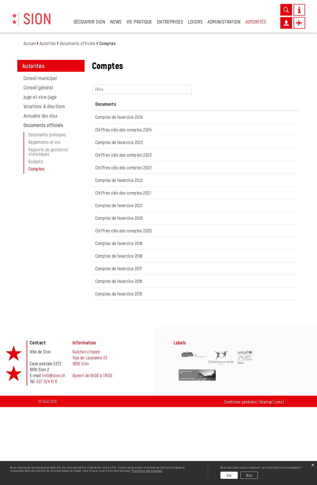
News (116, 21)
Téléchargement (274, 119)
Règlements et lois (44, 142)
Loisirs (195, 21)
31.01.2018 (103, 348)
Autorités (255, 21)
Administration (224, 21)
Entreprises (170, 21)
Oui (229, 475)
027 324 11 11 (46, 459)
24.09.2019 (104, 313)
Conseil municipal (40, 78)
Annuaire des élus (40, 116)
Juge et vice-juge (40, 97)
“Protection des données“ (146, 470)
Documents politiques (47, 134)
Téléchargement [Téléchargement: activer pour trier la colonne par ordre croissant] (251, 104)
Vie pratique (139, 21)
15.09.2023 (104, 188)
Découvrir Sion (89, 21)
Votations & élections (44, 106)
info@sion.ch (53, 453)
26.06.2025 (104, 117)
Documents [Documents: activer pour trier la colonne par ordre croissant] (142, 104)
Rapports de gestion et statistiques (48, 151)
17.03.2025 (103, 152)
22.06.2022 (104, 224)
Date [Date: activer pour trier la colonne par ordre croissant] (99, 104)
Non (249, 475)
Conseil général (38, 87)
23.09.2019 (104, 331)
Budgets (35, 161)
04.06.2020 (104, 295)
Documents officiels (43, 125)
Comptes (47, 169)
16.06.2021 (103, 259)
